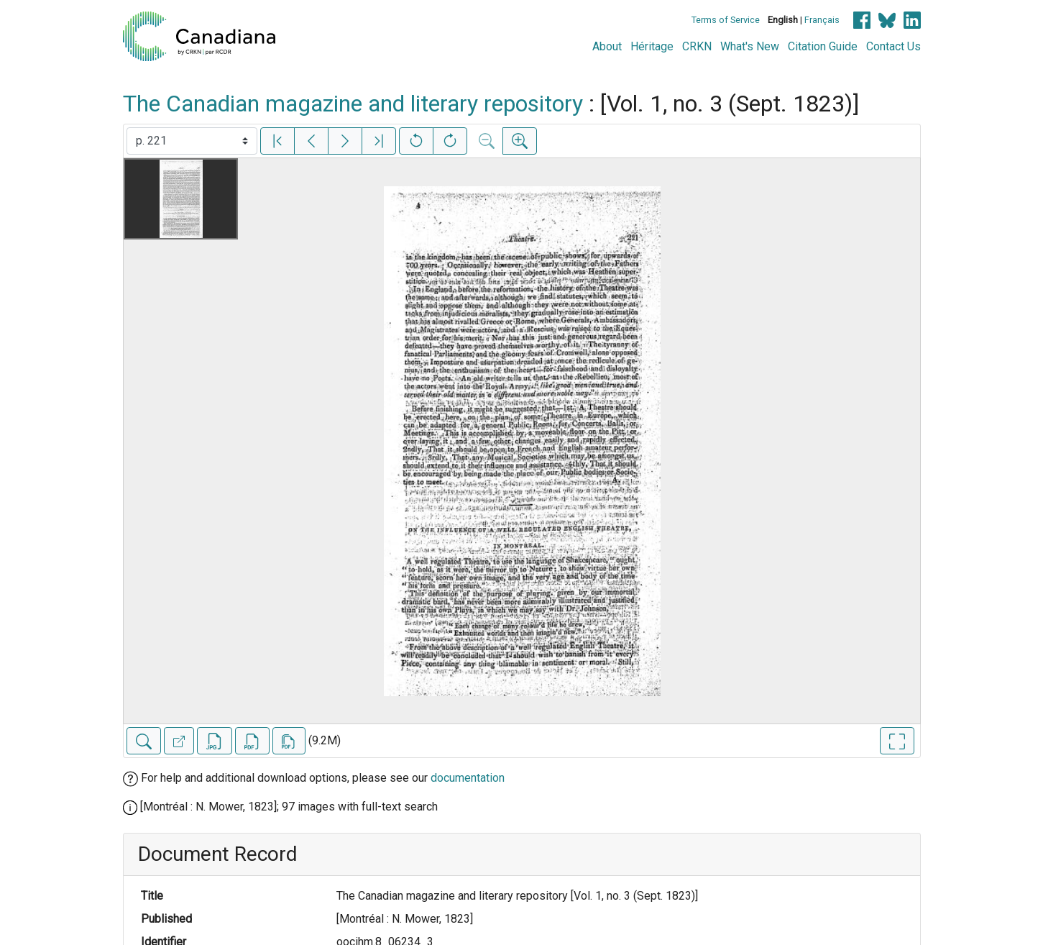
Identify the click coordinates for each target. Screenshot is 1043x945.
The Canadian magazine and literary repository (353, 103)
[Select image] (192, 141)
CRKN (697, 46)
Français (822, 19)
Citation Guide (823, 46)
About (607, 46)
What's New (749, 46)
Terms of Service (725, 19)
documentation (468, 778)
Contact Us (893, 46)
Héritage (652, 46)
